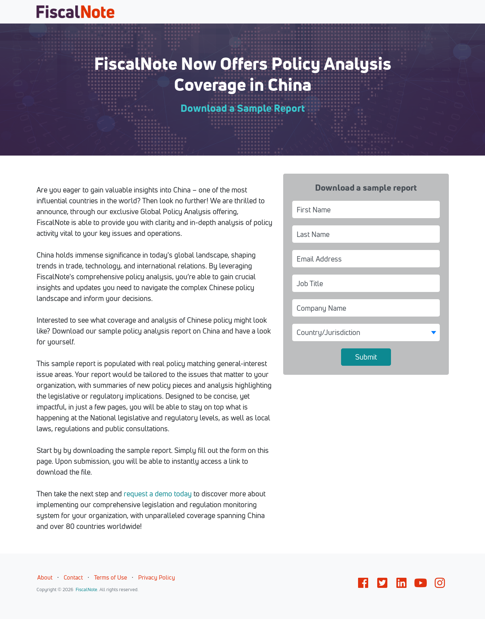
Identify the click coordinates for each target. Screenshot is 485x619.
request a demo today (158, 493)
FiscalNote (86, 589)
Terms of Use (110, 577)
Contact (73, 577)
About (44, 577)
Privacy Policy (156, 577)
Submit (366, 356)
